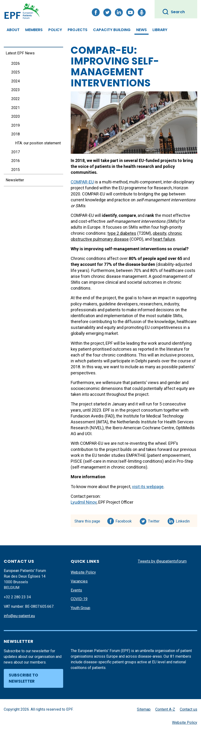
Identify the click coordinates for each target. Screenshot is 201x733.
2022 (15, 99)
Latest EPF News (20, 53)
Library (159, 29)
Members (34, 29)
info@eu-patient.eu (19, 616)
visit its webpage (148, 486)
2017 (15, 152)
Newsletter (15, 180)
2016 (15, 160)
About (13, 29)
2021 (15, 107)
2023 (15, 90)
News (141, 29)
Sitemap (144, 709)
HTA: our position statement (38, 143)
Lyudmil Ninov (84, 502)
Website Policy (83, 572)
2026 (15, 63)
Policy (55, 29)
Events (76, 590)
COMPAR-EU (82, 181)
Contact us (188, 709)
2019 (15, 125)
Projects (77, 29)
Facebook (123, 520)
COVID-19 (79, 599)
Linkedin (183, 520)
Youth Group (80, 608)
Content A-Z (165, 709)
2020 (15, 116)
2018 (15, 134)
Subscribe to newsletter (23, 678)
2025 (15, 72)
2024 (15, 81)
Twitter (155, 520)
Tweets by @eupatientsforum (162, 561)
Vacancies (79, 581)
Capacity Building (112, 29)
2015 (15, 169)
